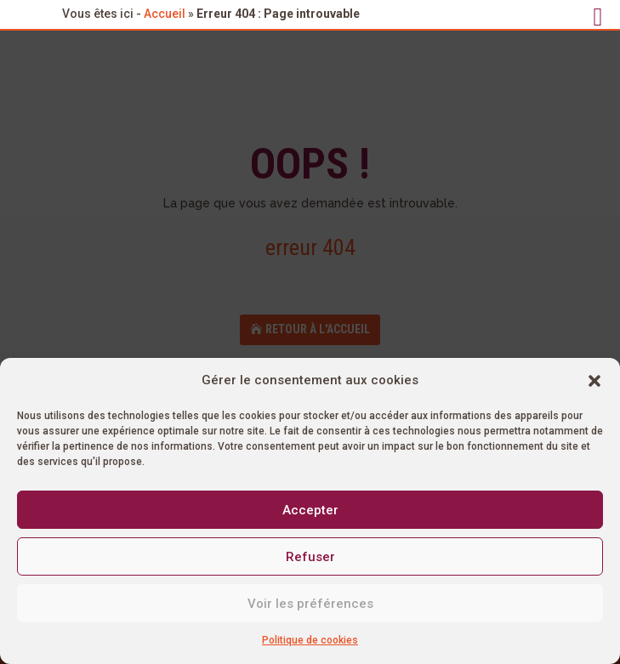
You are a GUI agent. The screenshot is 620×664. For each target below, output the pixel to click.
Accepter (310, 510)
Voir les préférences (310, 603)
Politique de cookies (310, 640)
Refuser (310, 557)
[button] (594, 380)
